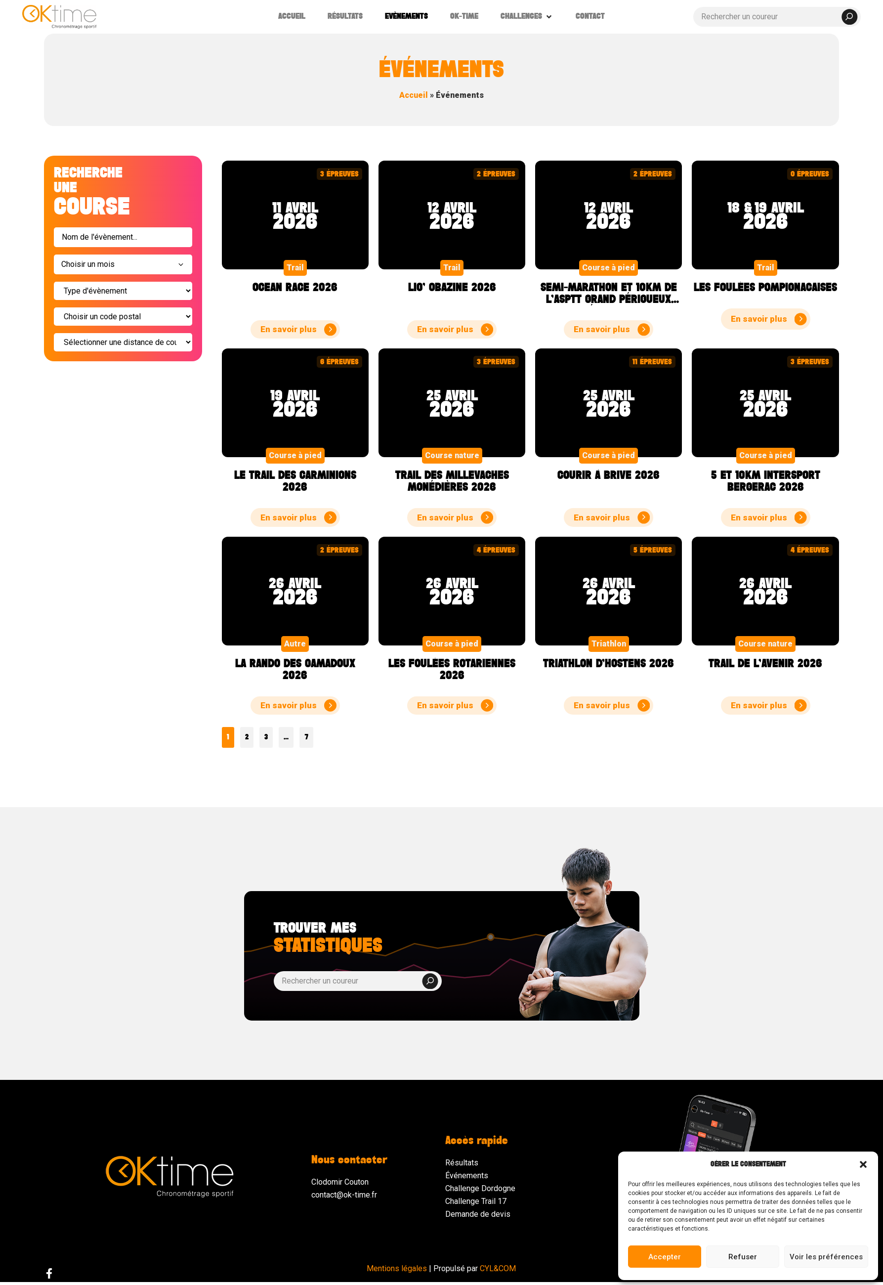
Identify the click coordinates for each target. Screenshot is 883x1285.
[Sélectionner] (123, 342)
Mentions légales (397, 1268)
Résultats (461, 1162)
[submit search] (849, 17)
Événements (466, 1175)
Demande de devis (477, 1214)
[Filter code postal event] (123, 316)
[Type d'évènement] (123, 291)
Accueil (413, 95)
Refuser (742, 1256)
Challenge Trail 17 (475, 1201)
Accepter (664, 1256)
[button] (863, 1164)
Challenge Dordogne (480, 1188)
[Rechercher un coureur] (777, 17)
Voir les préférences (826, 1256)
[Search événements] (123, 237)
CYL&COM (498, 1268)
